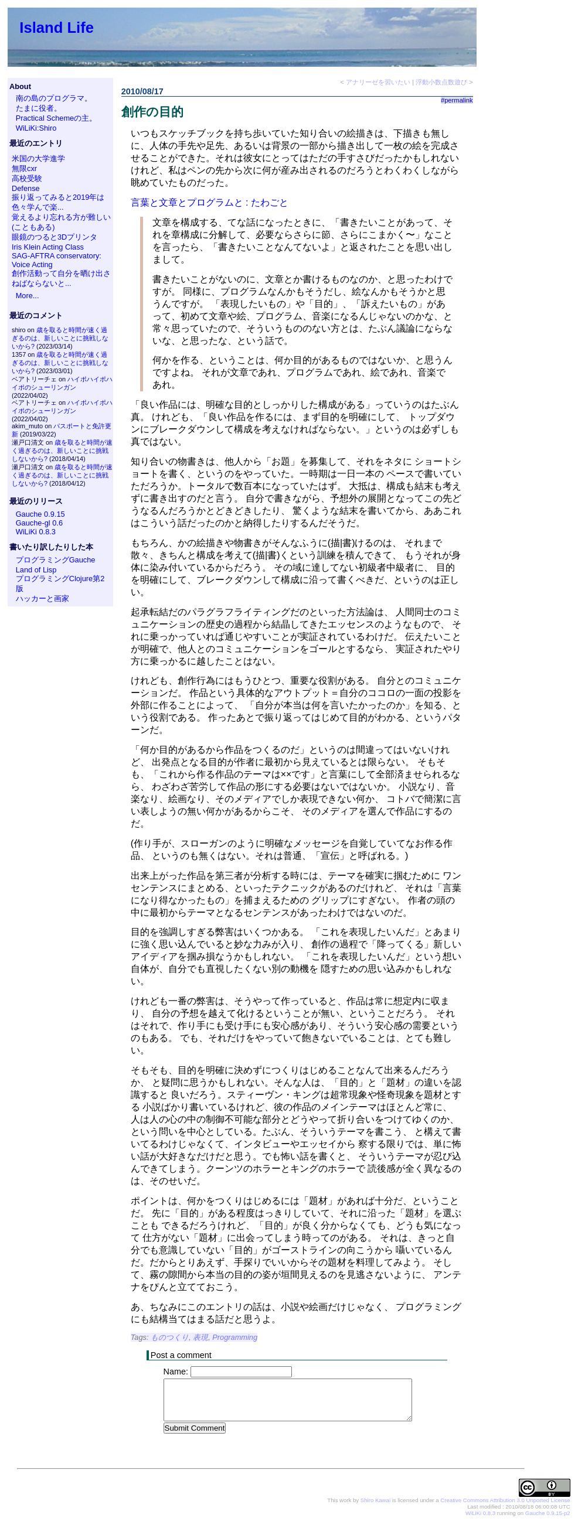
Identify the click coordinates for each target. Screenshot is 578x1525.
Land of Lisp (36, 569)
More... (27, 295)
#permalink (457, 100)
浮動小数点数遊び (441, 82)
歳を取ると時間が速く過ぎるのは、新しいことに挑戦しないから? (60, 338)
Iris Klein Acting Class (48, 247)
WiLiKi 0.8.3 (36, 531)
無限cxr (24, 168)
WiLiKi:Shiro (36, 128)
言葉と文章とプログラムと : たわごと (209, 202)
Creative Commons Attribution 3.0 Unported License (505, 1500)
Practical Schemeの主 (53, 118)
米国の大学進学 (38, 158)
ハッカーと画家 (42, 598)
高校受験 (27, 178)
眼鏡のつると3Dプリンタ (54, 237)
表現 (200, 1337)
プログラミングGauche (56, 559)
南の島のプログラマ (50, 98)
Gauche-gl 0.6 (39, 522)
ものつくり (170, 1337)
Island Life (56, 27)
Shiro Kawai (375, 1500)
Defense (26, 188)
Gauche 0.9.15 (40, 514)
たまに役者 (35, 108)
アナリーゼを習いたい (378, 82)
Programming (234, 1337)
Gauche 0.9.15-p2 (547, 1513)
